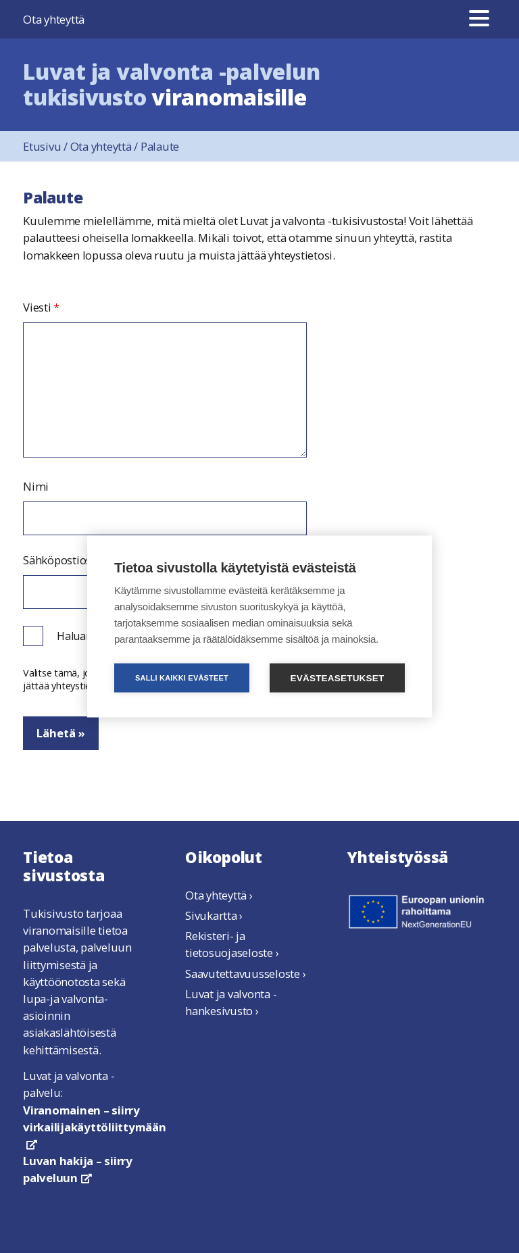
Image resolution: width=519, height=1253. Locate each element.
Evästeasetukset (338, 678)
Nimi (36, 486)
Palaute (160, 146)
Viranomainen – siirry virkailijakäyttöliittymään (94, 1126)
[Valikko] (479, 19)
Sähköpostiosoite (67, 560)
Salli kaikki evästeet (181, 678)
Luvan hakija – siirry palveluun (77, 1169)
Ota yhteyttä (53, 19)
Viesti (41, 307)
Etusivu (46, 146)
